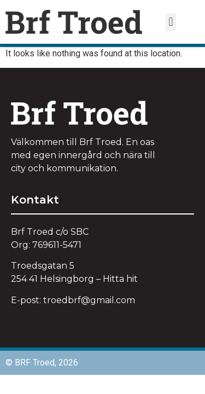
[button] (171, 22)
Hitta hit (120, 279)
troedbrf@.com (89, 300)
